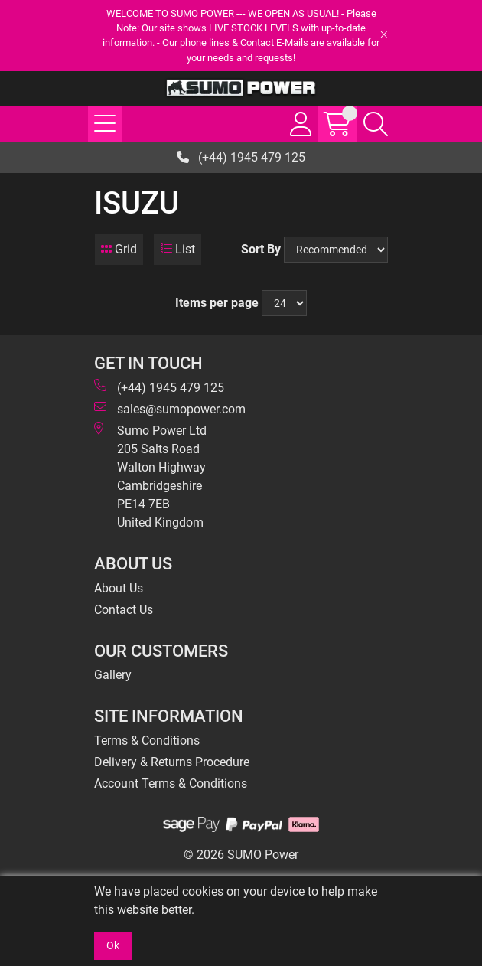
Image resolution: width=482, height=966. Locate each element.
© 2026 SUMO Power (241, 854)
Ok (112, 945)
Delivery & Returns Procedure (171, 762)
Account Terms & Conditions (170, 783)
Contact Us (123, 609)
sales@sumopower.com (170, 408)
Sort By (261, 249)
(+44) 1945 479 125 (241, 157)
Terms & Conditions (147, 740)
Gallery (113, 674)
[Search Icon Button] (375, 124)
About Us (118, 588)
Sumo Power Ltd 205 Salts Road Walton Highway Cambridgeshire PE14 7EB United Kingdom (150, 476)
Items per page (217, 302)
